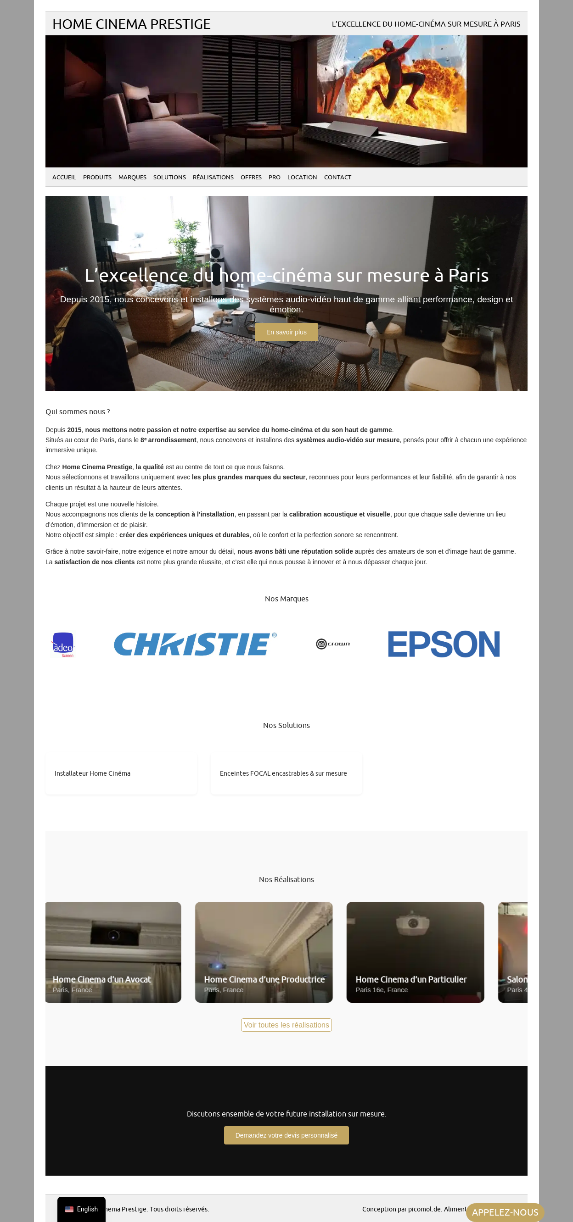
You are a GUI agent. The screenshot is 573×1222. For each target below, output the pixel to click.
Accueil (64, 177)
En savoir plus (286, 332)
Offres (251, 177)
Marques (132, 177)
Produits (97, 177)
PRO (275, 177)
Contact (337, 177)
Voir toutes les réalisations (286, 1025)
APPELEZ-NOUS (505, 1212)
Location (302, 177)
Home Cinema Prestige (131, 24)
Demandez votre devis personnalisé (287, 1135)
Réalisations (213, 177)
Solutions (169, 177)
